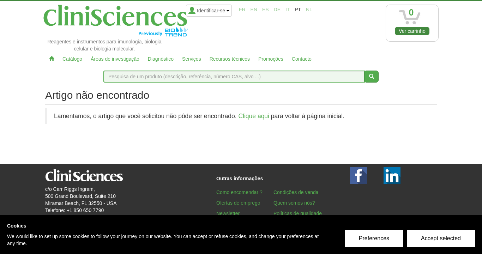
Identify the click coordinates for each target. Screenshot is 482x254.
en (254, 9)
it (287, 9)
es (265, 9)
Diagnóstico (161, 59)
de (277, 9)
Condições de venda (296, 192)
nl (309, 9)
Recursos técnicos (230, 59)
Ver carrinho (412, 31)
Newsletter (228, 213)
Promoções (270, 59)
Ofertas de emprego (238, 203)
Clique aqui (253, 116)
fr (242, 9)
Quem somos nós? (294, 203)
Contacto (302, 59)
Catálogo (72, 59)
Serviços (191, 59)
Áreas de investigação (115, 59)
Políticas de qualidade (297, 213)
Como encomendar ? (239, 192)
